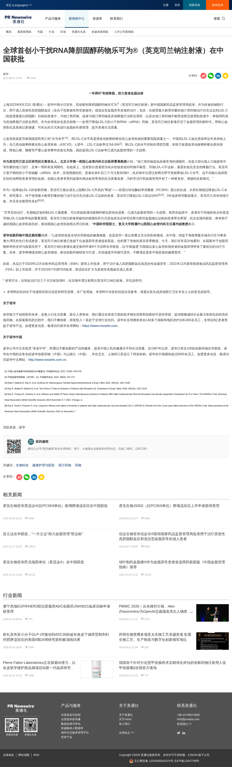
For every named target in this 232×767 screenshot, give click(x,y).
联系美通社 (187, 705)
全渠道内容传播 (71, 719)
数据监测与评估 (71, 723)
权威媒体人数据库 (72, 728)
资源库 (97, 18)
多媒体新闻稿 (100, 31)
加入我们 (124, 723)
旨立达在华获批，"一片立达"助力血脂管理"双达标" (43, 534)
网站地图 (23, 754)
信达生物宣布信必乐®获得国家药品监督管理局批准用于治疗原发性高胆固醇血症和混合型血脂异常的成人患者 (172, 536)
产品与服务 (53, 18)
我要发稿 (194, 5)
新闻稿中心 (77, 18)
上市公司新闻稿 (124, 31)
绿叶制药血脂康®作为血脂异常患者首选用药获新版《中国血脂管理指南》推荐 (172, 564)
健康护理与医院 (43, 465)
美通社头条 (79, 31)
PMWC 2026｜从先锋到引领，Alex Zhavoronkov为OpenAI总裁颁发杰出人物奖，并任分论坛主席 (155, 609)
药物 (78, 465)
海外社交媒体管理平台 (75, 732)
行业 (51, 31)
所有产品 (66, 737)
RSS (36, 754)
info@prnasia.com (188, 719)
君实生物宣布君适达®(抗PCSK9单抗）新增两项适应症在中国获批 (55, 506)
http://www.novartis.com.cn (47, 359)
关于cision (125, 719)
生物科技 (22, 465)
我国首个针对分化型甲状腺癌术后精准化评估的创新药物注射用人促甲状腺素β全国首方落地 (172, 665)
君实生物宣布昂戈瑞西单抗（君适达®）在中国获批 (43, 562)
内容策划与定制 (71, 714)
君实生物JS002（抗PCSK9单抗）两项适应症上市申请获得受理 (169, 506)
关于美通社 (129, 705)
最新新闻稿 (24, 31)
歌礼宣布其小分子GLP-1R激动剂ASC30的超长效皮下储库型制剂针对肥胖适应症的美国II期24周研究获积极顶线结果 (56, 637)
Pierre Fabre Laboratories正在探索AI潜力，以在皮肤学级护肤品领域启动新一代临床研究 (39, 665)
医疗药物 (64, 465)
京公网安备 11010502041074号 (151, 760)
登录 (177, 5)
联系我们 (116, 18)
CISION (192, 754)
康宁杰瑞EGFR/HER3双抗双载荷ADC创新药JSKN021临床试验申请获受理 (56, 608)
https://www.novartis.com (99, 325)
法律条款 (8, 754)
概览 (9, 31)
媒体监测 (217, 5)
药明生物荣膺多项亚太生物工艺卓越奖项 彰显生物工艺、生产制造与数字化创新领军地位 (155, 637)
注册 (166, 5)
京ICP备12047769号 (186, 760)
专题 (40, 31)
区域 (63, 31)
